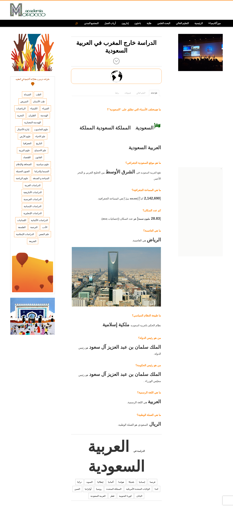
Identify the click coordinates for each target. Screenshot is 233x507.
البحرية (20, 115)
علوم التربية (24, 150)
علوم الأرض (25, 136)
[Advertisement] (200, 121)
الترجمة (33, 227)
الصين (77, 489)
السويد (89, 482)
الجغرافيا (27, 143)
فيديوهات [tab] (128, 93)
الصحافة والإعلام (24, 164)
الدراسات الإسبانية (32, 206)
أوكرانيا (88, 489)
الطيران (32, 115)
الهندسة (44, 115)
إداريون (125, 23)
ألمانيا (111, 482)
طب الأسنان (39, 101)
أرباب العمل (110, 23)
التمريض (24, 101)
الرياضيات (21, 108)
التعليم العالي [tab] (140, 93)
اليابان (139, 496)
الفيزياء (45, 108)
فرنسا (152, 482)
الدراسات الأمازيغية (32, 192)
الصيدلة (27, 94)
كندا (156, 489)
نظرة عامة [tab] (154, 93)
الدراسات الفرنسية (32, 199)
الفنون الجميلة (23, 171)
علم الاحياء (40, 136)
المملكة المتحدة (113, 489)
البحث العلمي (163, 23)
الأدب (44, 227)
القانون (38, 157)
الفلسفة (22, 227)
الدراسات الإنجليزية (32, 213)
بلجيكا (131, 482)
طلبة (149, 23)
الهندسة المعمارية (32, 122)
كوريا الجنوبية (125, 496)
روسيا (99, 489)
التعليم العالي (182, 23)
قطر (112, 496)
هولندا (121, 482)
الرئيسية (199, 23)
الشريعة (32, 241)
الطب (38, 94)
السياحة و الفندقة (41, 178)
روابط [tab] (117, 93)
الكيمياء (33, 108)
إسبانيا (142, 482)
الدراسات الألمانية (39, 220)
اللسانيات (21, 220)
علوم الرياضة (22, 178)
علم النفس (44, 234)
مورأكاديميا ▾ (214, 23)
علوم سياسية (42, 164)
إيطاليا (100, 482)
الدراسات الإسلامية (25, 234)
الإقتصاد (27, 157)
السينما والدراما (41, 171)
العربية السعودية (98, 496)
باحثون (137, 23)
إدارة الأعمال (23, 129)
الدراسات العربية (32, 185)
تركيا (79, 482)
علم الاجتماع (40, 150)
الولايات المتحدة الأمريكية (138, 489)
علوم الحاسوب (41, 129)
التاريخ (39, 143)
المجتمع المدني (91, 23)
